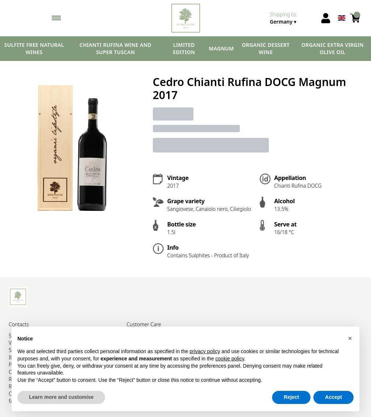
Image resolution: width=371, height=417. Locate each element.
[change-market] (292, 18)
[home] (185, 18)
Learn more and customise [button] (61, 397)
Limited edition (184, 48)
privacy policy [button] (204, 352)
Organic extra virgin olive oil (332, 48)
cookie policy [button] (229, 358)
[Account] (326, 18)
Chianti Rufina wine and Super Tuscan (115, 48)
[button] (350, 338)
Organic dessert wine (265, 48)
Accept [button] (333, 397)
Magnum (221, 48)
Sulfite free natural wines (34, 48)
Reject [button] (291, 397)
